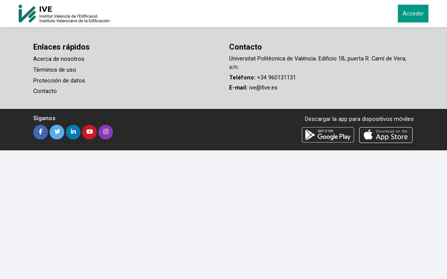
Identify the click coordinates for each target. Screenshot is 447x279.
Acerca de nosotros (58, 58)
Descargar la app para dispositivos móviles (359, 118)
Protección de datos (59, 80)
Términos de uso (54, 69)
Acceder (413, 13)
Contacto (45, 90)
